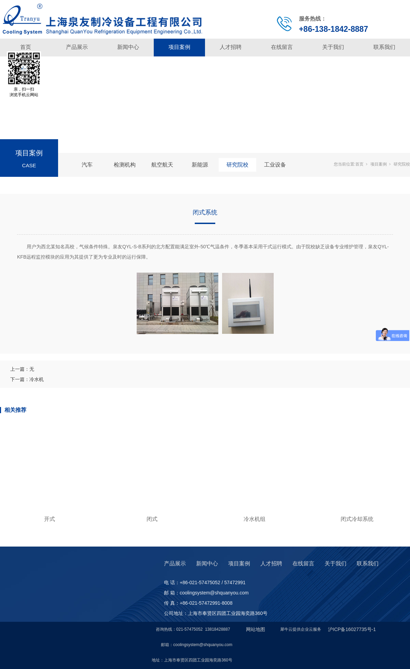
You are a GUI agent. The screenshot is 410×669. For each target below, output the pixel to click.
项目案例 (179, 47)
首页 (25, 47)
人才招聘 (231, 47)
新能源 (200, 165)
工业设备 (275, 165)
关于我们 (333, 47)
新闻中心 (128, 47)
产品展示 (77, 47)
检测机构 (125, 165)
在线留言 (282, 47)
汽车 (87, 165)
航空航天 (162, 165)
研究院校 (237, 165)
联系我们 (384, 47)
